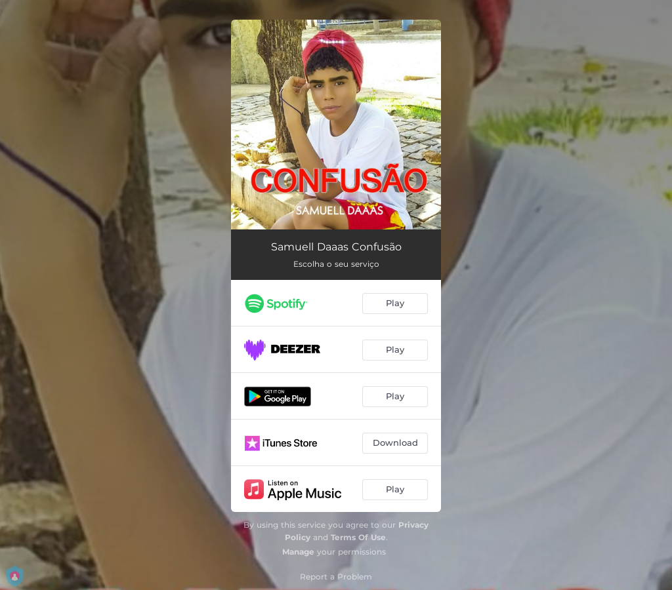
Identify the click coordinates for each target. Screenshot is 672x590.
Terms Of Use (358, 537)
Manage (298, 552)
